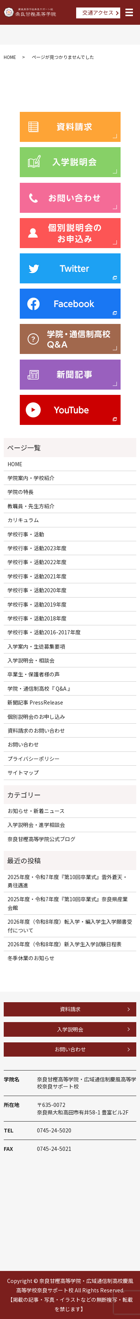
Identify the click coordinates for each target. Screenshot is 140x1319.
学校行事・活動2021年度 (36, 576)
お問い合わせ (23, 744)
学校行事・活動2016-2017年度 (44, 632)
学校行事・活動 (25, 534)
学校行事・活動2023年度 (36, 548)
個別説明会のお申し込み (36, 716)
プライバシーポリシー (33, 758)
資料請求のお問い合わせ (36, 730)
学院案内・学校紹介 (31, 478)
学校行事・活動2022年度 (36, 562)
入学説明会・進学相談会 (36, 824)
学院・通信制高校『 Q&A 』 (40, 688)
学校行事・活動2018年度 (36, 618)
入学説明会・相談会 (31, 660)
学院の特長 (20, 491)
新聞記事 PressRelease (35, 702)
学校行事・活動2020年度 (36, 590)
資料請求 (70, 1009)
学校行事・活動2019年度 (36, 604)
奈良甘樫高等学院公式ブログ (41, 839)
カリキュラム (23, 520)
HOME (10, 57)
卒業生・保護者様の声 (33, 674)
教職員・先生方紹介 (31, 506)
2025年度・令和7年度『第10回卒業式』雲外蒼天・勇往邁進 (67, 881)
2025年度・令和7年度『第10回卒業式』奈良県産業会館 (67, 903)
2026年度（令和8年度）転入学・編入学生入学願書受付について (69, 926)
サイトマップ (23, 772)
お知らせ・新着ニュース (36, 811)
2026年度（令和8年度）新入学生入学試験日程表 (64, 944)
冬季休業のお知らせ (31, 958)
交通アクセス (98, 12)
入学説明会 (70, 1029)
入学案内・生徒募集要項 (36, 646)
